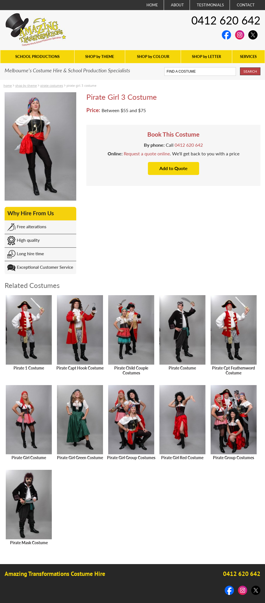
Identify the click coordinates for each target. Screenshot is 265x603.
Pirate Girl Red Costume (182, 457)
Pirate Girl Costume (29, 457)
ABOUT (177, 5)
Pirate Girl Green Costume (80, 457)
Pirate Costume (182, 367)
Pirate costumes (51, 85)
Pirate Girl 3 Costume (81, 85)
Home (7, 85)
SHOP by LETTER (206, 56)
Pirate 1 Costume (29, 367)
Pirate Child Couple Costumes (131, 370)
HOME (152, 5)
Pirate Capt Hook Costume (80, 367)
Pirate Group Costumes (233, 457)
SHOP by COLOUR (153, 56)
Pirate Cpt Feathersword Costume (233, 370)
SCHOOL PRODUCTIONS (37, 56)
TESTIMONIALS (210, 5)
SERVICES (248, 56)
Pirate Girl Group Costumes (131, 457)
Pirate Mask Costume (29, 542)
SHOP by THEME (99, 56)
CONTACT (246, 5)
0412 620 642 (225, 20)
